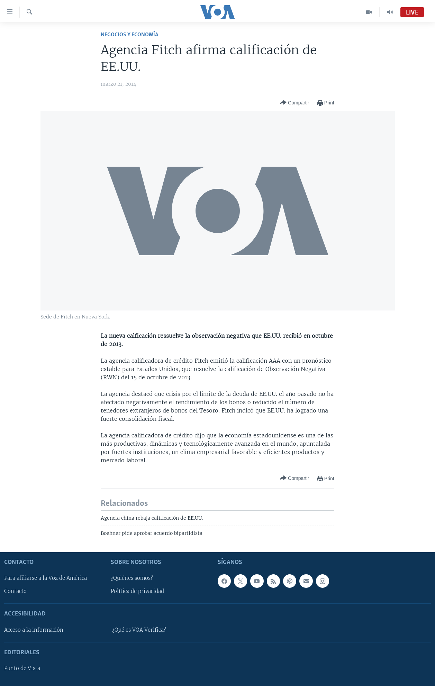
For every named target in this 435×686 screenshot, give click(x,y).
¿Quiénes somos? (132, 578)
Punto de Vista (22, 668)
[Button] (294, 103)
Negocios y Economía (129, 35)
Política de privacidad (137, 591)
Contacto (15, 591)
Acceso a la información (33, 630)
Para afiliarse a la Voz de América (45, 578)
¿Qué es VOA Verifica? (139, 630)
